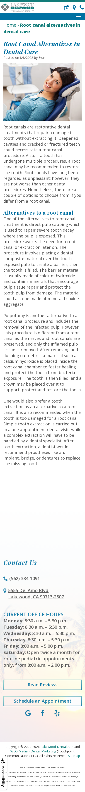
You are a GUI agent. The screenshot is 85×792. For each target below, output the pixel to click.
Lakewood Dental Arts (57, 747)
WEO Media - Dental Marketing (33, 751)
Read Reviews (43, 691)
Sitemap (74, 756)
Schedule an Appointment (42, 707)
